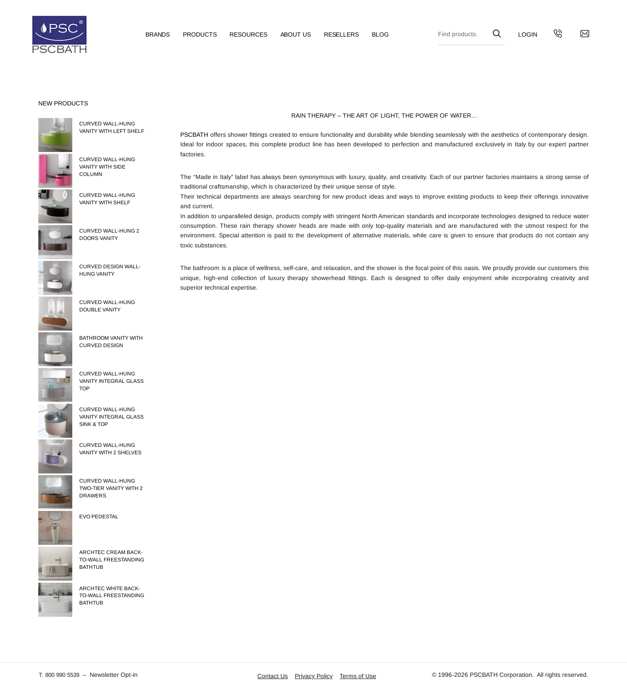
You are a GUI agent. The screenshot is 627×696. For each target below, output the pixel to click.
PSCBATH (194, 134)
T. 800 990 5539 (61, 674)
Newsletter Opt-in (118, 674)
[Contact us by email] (578, 37)
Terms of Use (358, 675)
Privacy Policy (314, 675)
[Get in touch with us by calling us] (551, 37)
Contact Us (272, 675)
